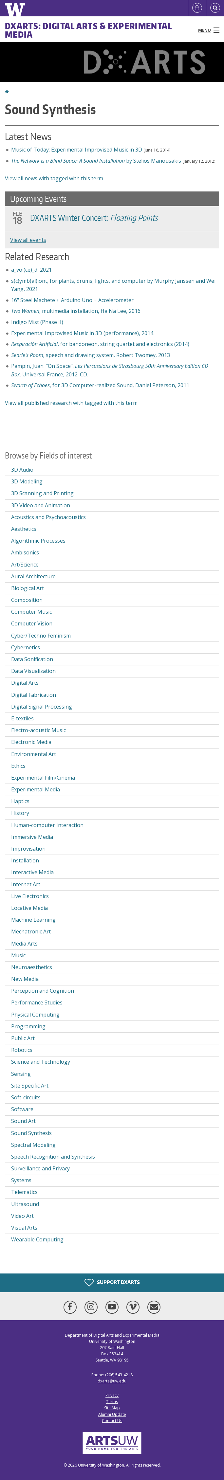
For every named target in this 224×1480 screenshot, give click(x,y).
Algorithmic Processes (38, 540)
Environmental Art (33, 754)
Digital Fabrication (33, 694)
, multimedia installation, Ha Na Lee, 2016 (75, 311)
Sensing (21, 1073)
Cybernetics (25, 647)
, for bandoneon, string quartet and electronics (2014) (100, 344)
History (20, 813)
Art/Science (25, 564)
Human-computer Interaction (47, 825)
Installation (25, 860)
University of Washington (101, 1465)
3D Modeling (27, 481)
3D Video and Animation (40, 505)
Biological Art (27, 588)
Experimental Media (35, 789)
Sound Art (23, 1121)
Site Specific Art (29, 1085)
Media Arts (24, 943)
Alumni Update (112, 1414)
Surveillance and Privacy (40, 1168)
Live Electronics (30, 896)
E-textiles (22, 718)
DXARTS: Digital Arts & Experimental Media (88, 30)
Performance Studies (37, 1002)
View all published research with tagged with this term (71, 402)
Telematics (24, 1192)
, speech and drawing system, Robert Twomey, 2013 (90, 355)
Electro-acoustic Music (38, 730)
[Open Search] (215, 8)
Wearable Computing (37, 1239)
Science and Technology (40, 1061)
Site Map (112, 1408)
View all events (28, 240)
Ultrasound (25, 1204)
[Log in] (197, 8)
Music (18, 955)
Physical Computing (35, 1014)
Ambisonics (25, 552)
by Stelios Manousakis (96, 160)
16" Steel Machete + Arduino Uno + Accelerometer (72, 300)
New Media (25, 979)
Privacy (112, 1395)
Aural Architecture (33, 576)
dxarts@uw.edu (112, 1381)
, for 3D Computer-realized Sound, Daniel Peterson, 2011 (100, 385)
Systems (21, 1180)
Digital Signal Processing (41, 706)
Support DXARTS (112, 1282)
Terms (112, 1401)
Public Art (23, 1038)
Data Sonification (32, 659)
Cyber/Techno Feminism (41, 635)
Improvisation (28, 848)
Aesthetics (23, 528)
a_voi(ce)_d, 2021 (31, 269)
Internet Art (25, 884)
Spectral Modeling (33, 1144)
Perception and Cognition (42, 990)
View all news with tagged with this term (54, 178)
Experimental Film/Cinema (43, 777)
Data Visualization (33, 671)
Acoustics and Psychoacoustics (48, 517)
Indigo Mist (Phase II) (37, 322)
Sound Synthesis (31, 1133)
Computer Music (31, 611)
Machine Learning (33, 919)
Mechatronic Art (31, 931)
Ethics (18, 765)
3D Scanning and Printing (42, 493)
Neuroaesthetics (31, 967)
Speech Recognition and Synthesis (53, 1156)
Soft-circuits (26, 1097)
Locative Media (29, 907)
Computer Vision (31, 623)
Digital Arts (25, 682)
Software (22, 1109)
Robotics (21, 1050)
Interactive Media (32, 872)
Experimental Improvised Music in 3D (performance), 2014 (82, 333)
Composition (27, 600)
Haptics (20, 801)
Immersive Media (32, 836)
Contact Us (112, 1420)
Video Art (22, 1215)
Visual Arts (24, 1227)
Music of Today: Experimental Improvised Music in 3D (76, 149)
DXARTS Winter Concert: (94, 217)
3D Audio (22, 469)
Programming (28, 1026)
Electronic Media (31, 742)
